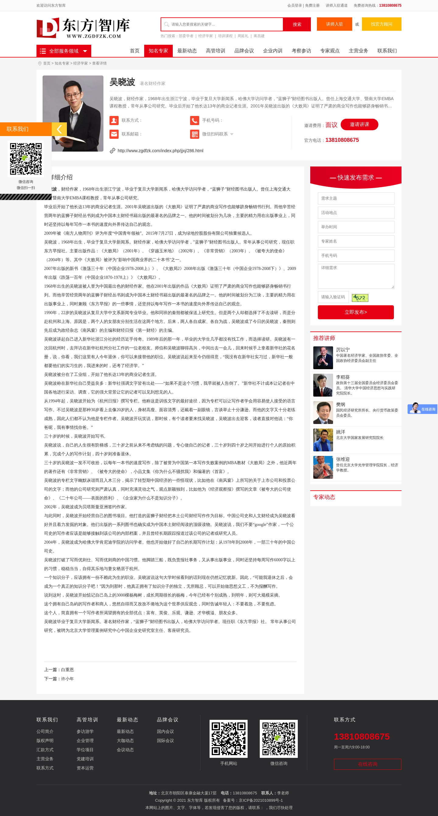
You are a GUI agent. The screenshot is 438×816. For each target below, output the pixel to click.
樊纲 (340, 404)
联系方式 (45, 767)
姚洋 (340, 431)
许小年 (67, 678)
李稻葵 (343, 377)
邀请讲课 (359, 124)
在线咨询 (367, 764)
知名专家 (158, 50)
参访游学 (85, 731)
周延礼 (243, 36)
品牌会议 (244, 50)
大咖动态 (125, 740)
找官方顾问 (381, 24)
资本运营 (85, 767)
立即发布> (356, 312)
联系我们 (387, 50)
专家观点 (330, 50)
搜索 (297, 24)
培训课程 (225, 36)
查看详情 (99, 63)
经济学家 (205, 36)
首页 (135, 50)
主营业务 (358, 50)
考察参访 (301, 50)
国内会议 (165, 731)
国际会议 (165, 740)
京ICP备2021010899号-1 (261, 800)
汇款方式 (45, 749)
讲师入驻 (334, 24)
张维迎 (343, 459)
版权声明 (45, 740)
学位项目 (85, 749)
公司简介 (45, 731)
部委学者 (186, 36)
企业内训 (273, 50)
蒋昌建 (259, 36)
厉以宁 (343, 349)
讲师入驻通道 (337, 5)
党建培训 (85, 758)
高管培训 (215, 50)
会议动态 (125, 749)
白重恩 (67, 669)
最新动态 (187, 50)
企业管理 (85, 740)
